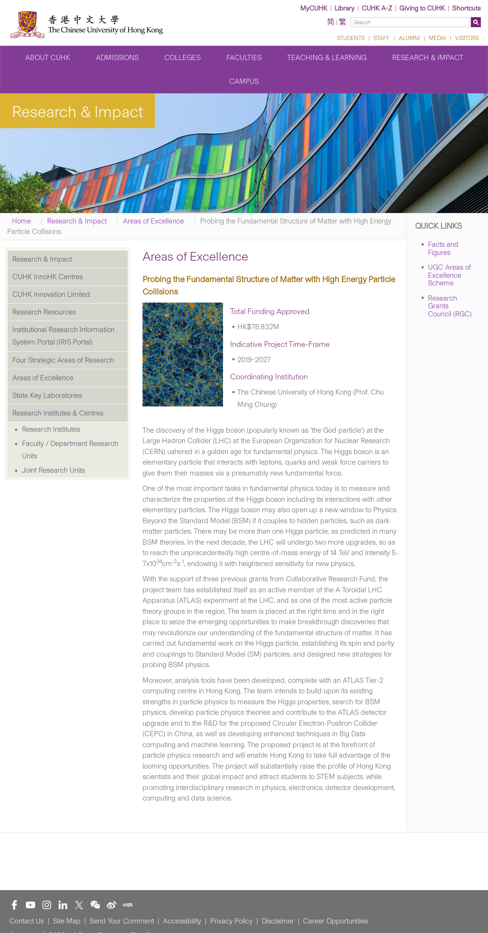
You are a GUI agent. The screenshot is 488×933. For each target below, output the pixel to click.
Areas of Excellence (153, 221)
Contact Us (27, 921)
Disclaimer (278, 921)
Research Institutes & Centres (57, 413)
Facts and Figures (443, 248)
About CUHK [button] (47, 57)
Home (21, 221)
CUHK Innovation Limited (51, 294)
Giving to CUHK (422, 8)
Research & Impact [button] (427, 57)
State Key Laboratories (47, 395)
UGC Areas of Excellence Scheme (449, 275)
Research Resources (44, 312)
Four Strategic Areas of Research (63, 360)
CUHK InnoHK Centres (47, 277)
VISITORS (467, 38)
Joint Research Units (53, 470)
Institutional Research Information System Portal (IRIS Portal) (63, 335)
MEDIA (437, 38)
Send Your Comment (122, 921)
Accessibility (182, 921)
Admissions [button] (117, 57)
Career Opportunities (335, 921)
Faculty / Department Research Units (70, 449)
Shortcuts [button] (466, 8)
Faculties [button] (244, 57)
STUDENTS (351, 38)
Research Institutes (51, 429)
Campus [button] (244, 81)
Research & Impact (77, 221)
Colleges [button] (182, 57)
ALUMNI (409, 38)
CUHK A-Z (377, 8)
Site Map (67, 921)
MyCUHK (313, 8)
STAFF (382, 38)
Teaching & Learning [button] (326, 57)
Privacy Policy (231, 921)
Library (345, 8)
